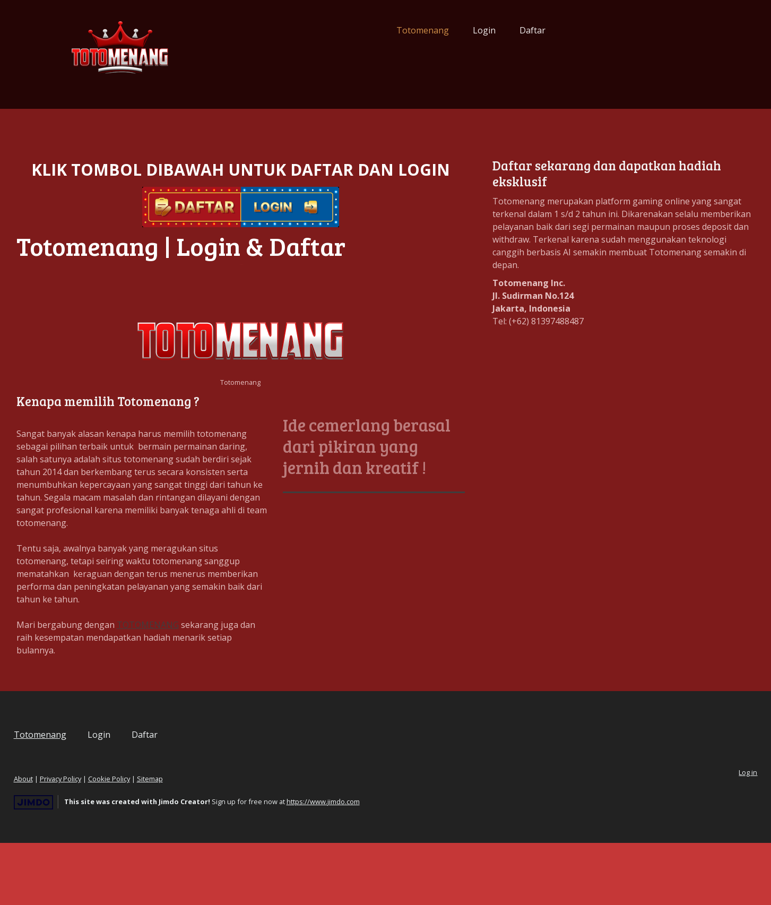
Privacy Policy (140, 841)
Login (404, 30)
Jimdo (113, 864)
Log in (668, 834)
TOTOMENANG (228, 687)
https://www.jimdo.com (403, 863)
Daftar (453, 30)
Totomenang (343, 30)
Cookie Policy (189, 841)
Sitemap (230, 841)
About (103, 841)
